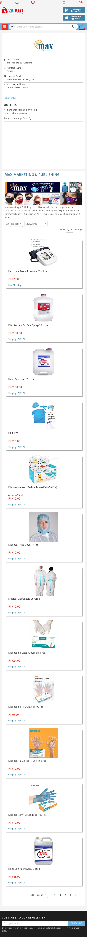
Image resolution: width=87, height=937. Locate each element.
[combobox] (46, 27)
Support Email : (13, 76)
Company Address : (15, 84)
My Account (17, 3)
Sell (81, 3)
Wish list (33, 3)
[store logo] (12, 10)
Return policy (10, 97)
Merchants (65, 3)
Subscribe (76, 923)
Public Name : (12, 59)
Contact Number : (14, 67)
